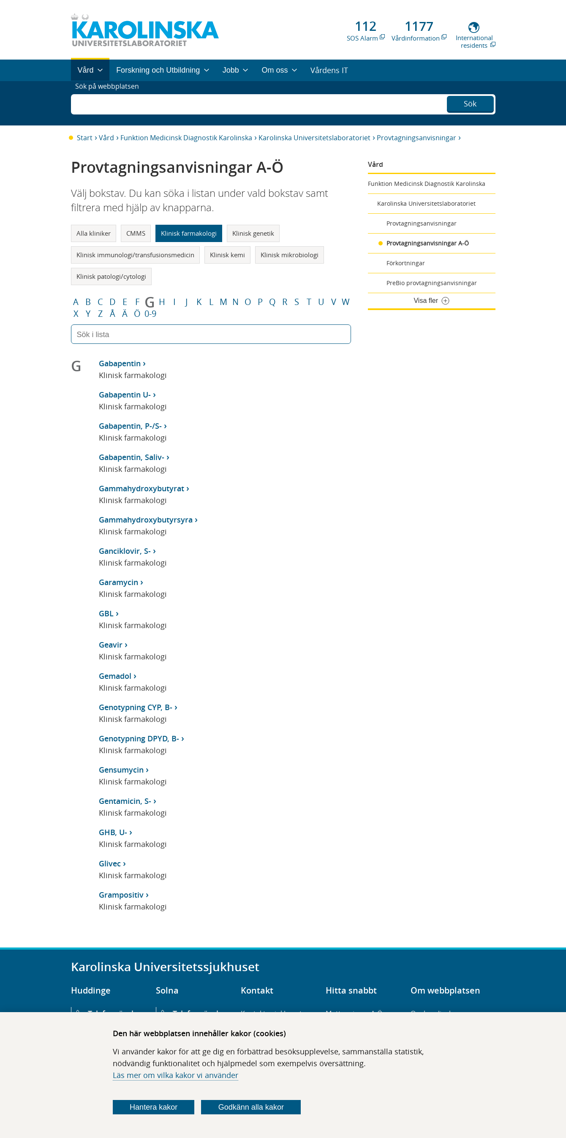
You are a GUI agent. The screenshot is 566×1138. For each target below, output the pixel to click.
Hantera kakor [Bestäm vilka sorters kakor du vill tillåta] (153, 1107)
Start (85, 137)
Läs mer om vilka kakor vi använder (175, 1075)
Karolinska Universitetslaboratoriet (314, 137)
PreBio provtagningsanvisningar (431, 283)
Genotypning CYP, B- (135, 707)
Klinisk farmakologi (189, 233)
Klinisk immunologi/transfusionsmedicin (135, 254)
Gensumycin (121, 770)
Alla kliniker (93, 233)
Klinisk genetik (253, 233)
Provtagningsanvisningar (416, 137)
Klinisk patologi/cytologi (111, 276)
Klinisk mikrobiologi (289, 254)
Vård (106, 137)
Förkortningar (405, 263)
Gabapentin (120, 363)
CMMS (135, 233)
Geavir (110, 645)
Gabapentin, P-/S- (130, 426)
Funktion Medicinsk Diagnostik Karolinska (186, 137)
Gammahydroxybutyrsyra (146, 520)
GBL (106, 613)
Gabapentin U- (125, 394)
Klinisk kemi (227, 254)
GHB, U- (113, 832)
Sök (470, 102)
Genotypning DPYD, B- (139, 738)
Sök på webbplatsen (111, 103)
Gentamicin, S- (125, 801)
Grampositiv (121, 895)
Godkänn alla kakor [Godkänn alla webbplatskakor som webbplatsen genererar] (251, 1107)
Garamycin (118, 582)
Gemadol (115, 676)
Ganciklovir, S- (125, 551)
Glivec (110, 863)
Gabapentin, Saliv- (131, 457)
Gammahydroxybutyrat (141, 488)
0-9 (150, 314)
